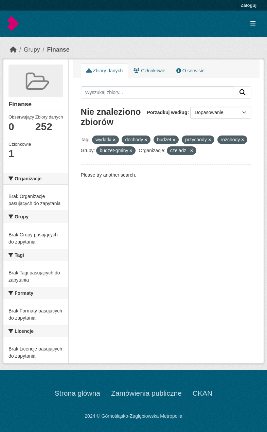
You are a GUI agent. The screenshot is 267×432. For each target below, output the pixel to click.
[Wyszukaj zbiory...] (157, 92)
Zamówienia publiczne (146, 393)
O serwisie (190, 70)
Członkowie (149, 70)
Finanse (58, 49)
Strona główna (77, 393)
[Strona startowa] (13, 49)
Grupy (32, 49)
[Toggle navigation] (253, 24)
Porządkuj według (167, 112)
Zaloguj (248, 5)
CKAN (202, 393)
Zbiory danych (104, 70)
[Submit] (242, 92)
